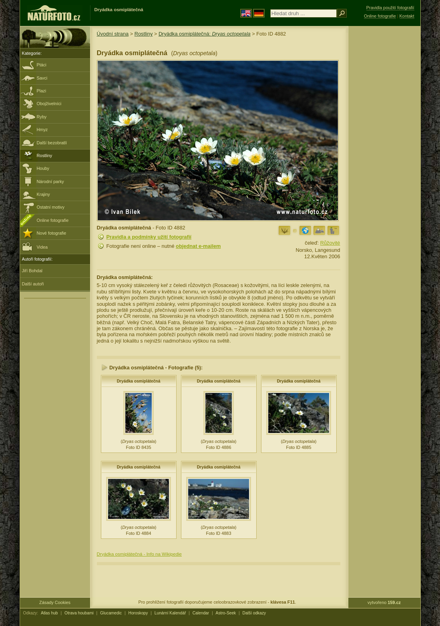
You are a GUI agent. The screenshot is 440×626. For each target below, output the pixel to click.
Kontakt (407, 16)
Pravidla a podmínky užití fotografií (149, 237)
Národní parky (50, 181)
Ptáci (41, 64)
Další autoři (33, 283)
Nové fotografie (51, 233)
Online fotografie (53, 220)
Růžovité (330, 243)
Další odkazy (254, 613)
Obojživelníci (49, 103)
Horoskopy (138, 613)
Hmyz (42, 129)
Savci (42, 78)
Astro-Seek (226, 613)
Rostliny (44, 155)
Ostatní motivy (51, 207)
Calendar (201, 613)
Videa (35, 246)
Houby (43, 168)
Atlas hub (49, 613)
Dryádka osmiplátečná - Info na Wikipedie (139, 554)
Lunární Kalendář (170, 613)
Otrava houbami (79, 613)
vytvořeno (384, 602)
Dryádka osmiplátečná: (205, 34)
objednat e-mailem (198, 246)
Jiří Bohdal (32, 270)
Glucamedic (111, 613)
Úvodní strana (113, 34)
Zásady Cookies (54, 602)
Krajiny (43, 194)
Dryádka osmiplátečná (139, 381)
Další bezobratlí (52, 142)
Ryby (42, 116)
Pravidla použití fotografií (390, 7)
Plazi (41, 90)
